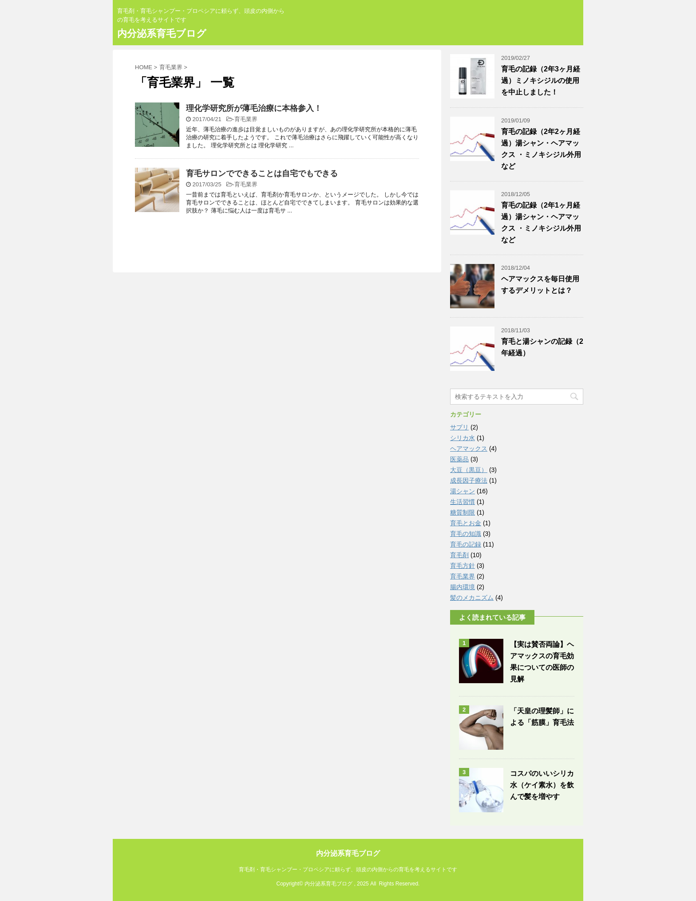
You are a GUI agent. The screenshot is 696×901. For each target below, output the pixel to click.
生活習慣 (462, 501)
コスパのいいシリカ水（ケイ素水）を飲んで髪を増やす (542, 785)
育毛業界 (245, 119)
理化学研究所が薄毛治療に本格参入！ (254, 108)
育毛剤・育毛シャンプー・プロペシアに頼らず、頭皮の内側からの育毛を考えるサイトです (348, 869)
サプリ (459, 427)
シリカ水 (462, 437)
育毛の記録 (465, 544)
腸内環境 (462, 586)
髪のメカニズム (472, 597)
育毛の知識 (465, 533)
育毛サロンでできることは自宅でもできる (262, 173)
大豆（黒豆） (468, 469)
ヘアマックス (468, 448)
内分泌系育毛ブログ (161, 33)
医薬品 (459, 459)
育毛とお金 (465, 523)
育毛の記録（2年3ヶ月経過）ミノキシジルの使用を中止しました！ (540, 80)
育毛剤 (459, 555)
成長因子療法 (468, 480)
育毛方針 (462, 565)
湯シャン (462, 491)
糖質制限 (462, 512)
